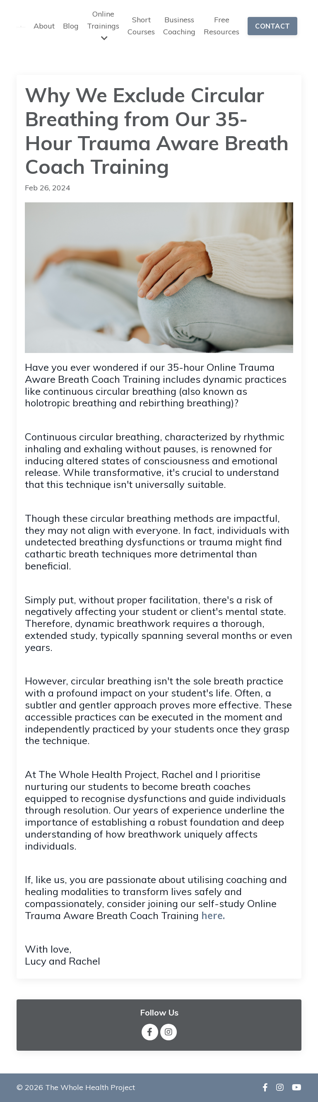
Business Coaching (179, 25)
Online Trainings (103, 25)
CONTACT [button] (272, 26)
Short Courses (141, 25)
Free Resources (221, 25)
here (212, 915)
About (44, 26)
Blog (71, 26)
